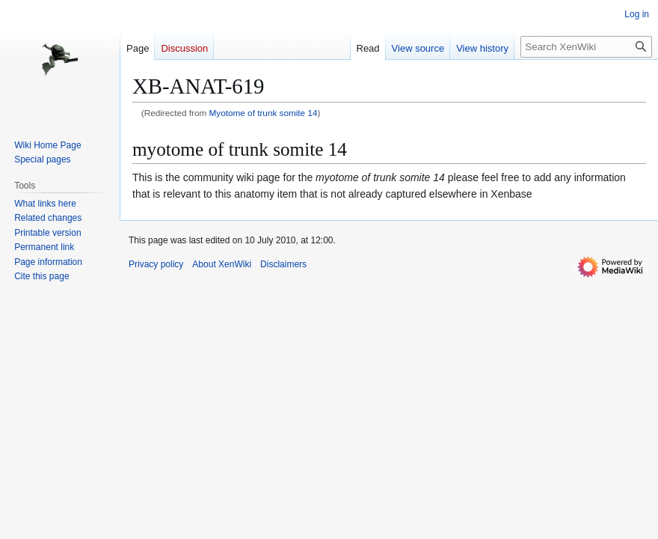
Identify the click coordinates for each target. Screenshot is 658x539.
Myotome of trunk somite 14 (263, 113)
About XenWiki (221, 264)
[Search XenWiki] (586, 47)
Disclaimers (283, 264)
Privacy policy (156, 264)
